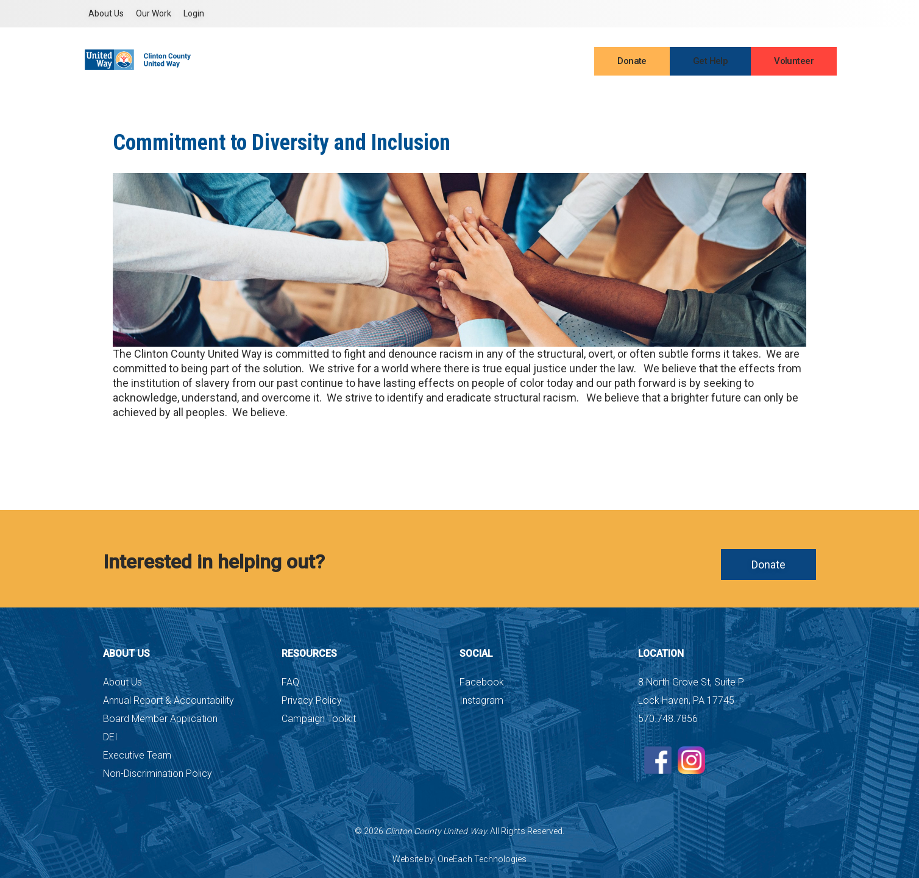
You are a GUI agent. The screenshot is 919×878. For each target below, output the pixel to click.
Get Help (710, 60)
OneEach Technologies (482, 859)
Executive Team (137, 755)
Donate (632, 60)
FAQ (290, 682)
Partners (373, 62)
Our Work (153, 13)
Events (534, 62)
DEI (110, 737)
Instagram (481, 700)
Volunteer (794, 60)
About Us (106, 13)
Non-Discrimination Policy (157, 773)
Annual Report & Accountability (168, 700)
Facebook (482, 682)
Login (193, 13)
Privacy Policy (312, 700)
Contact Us (484, 62)
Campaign (426, 62)
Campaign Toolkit (319, 718)
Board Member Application (160, 718)
